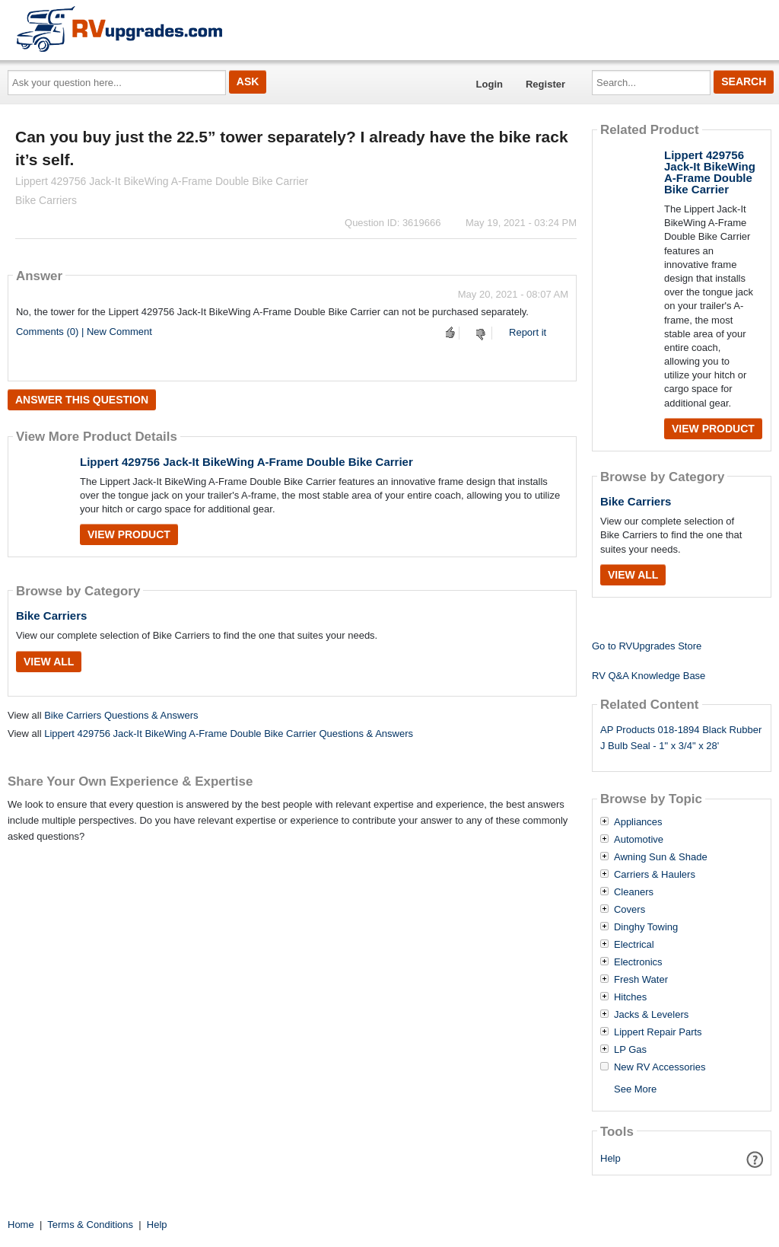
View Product (128, 534)
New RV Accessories (659, 1067)
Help (610, 1158)
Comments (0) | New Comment (84, 331)
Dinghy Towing (646, 927)
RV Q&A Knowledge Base (648, 675)
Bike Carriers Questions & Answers (121, 715)
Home (21, 1224)
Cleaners (633, 892)
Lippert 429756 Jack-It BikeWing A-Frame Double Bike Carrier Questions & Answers (228, 733)
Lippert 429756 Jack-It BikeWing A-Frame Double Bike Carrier (246, 461)
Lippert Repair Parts (658, 1032)
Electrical (634, 944)
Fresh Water (641, 979)
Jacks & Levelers (651, 1014)
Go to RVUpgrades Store (646, 646)
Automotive (638, 839)
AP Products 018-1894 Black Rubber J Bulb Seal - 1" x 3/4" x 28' (681, 737)
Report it (527, 332)
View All (49, 661)
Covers (629, 909)
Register (545, 84)
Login (489, 84)
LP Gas (630, 1049)
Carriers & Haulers (654, 874)
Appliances (638, 822)
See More (635, 1089)
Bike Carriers (51, 615)
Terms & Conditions (90, 1224)
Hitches (630, 997)
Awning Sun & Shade (660, 857)
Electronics (638, 962)
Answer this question (81, 400)
